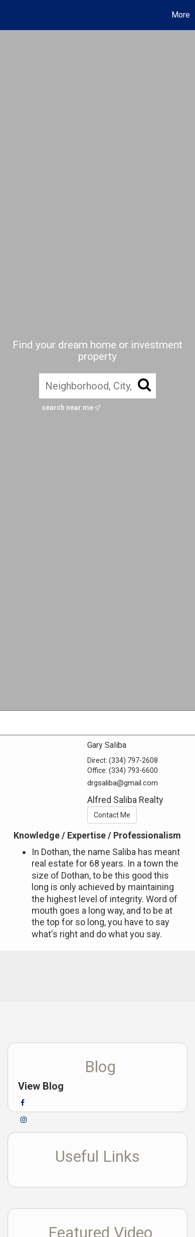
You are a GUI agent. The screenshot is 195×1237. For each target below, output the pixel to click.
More (180, 15)
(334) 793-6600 (133, 770)
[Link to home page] (9, 15)
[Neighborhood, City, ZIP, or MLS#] (97, 385)
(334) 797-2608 (133, 760)
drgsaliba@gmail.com (122, 782)
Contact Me (112, 815)
